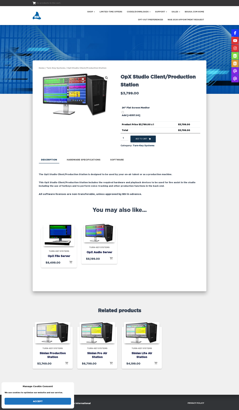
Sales (176, 12)
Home (42, 68)
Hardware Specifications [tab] (83, 159)
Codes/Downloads (139, 12)
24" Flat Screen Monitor (136, 107)
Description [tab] (49, 159)
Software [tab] (117, 159)
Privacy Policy (196, 403)
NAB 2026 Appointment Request (186, 20)
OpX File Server (59, 255)
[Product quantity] (124, 138)
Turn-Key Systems (55, 68)
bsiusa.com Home (194, 12)
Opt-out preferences (150, 20)
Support (161, 12)
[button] (106, 78)
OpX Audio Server (99, 252)
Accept (38, 401)
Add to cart (141, 139)
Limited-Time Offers (111, 12)
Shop (91, 12)
